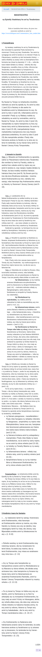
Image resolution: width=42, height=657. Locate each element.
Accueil (6, 9)
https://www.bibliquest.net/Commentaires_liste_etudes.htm (21, 33)
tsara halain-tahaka (9, 65)
